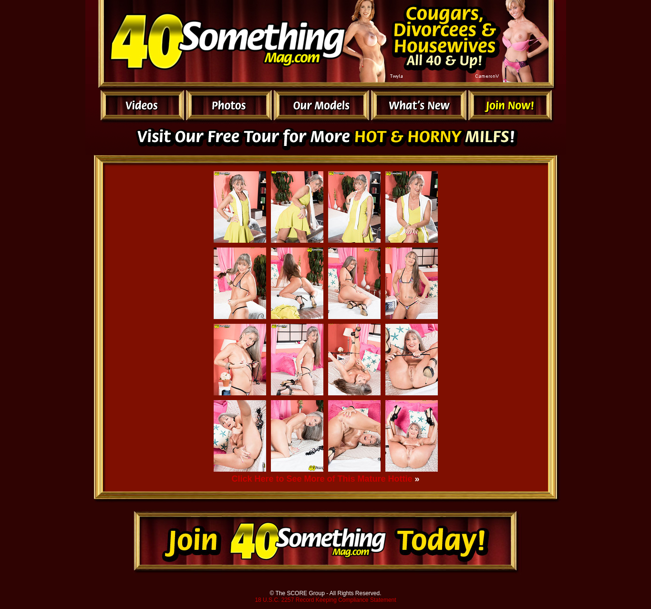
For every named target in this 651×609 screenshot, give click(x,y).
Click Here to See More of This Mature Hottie (321, 479)
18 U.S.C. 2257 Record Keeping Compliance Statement (325, 600)
